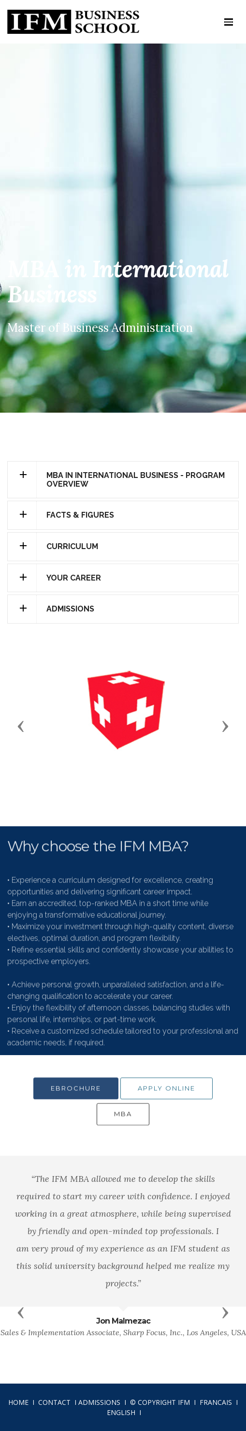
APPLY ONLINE (166, 1096)
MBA (123, 1121)
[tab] (123, 479)
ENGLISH (121, 1412)
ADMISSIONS (99, 1402)
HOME (18, 1402)
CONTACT (54, 1402)
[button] (123, 479)
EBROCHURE (76, 1096)
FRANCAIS (216, 1402)
